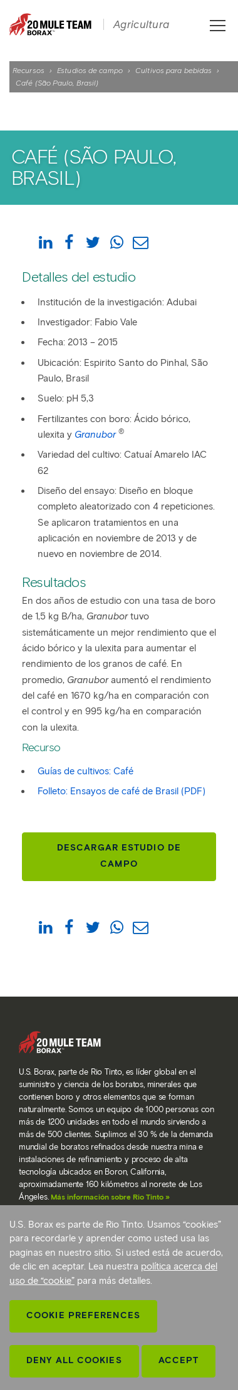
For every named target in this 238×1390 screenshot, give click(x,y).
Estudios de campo (90, 70)
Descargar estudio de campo (119, 855)
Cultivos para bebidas (173, 70)
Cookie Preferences (83, 1315)
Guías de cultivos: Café (85, 771)
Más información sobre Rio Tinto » (110, 1196)
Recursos (28, 70)
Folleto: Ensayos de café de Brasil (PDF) (121, 791)
